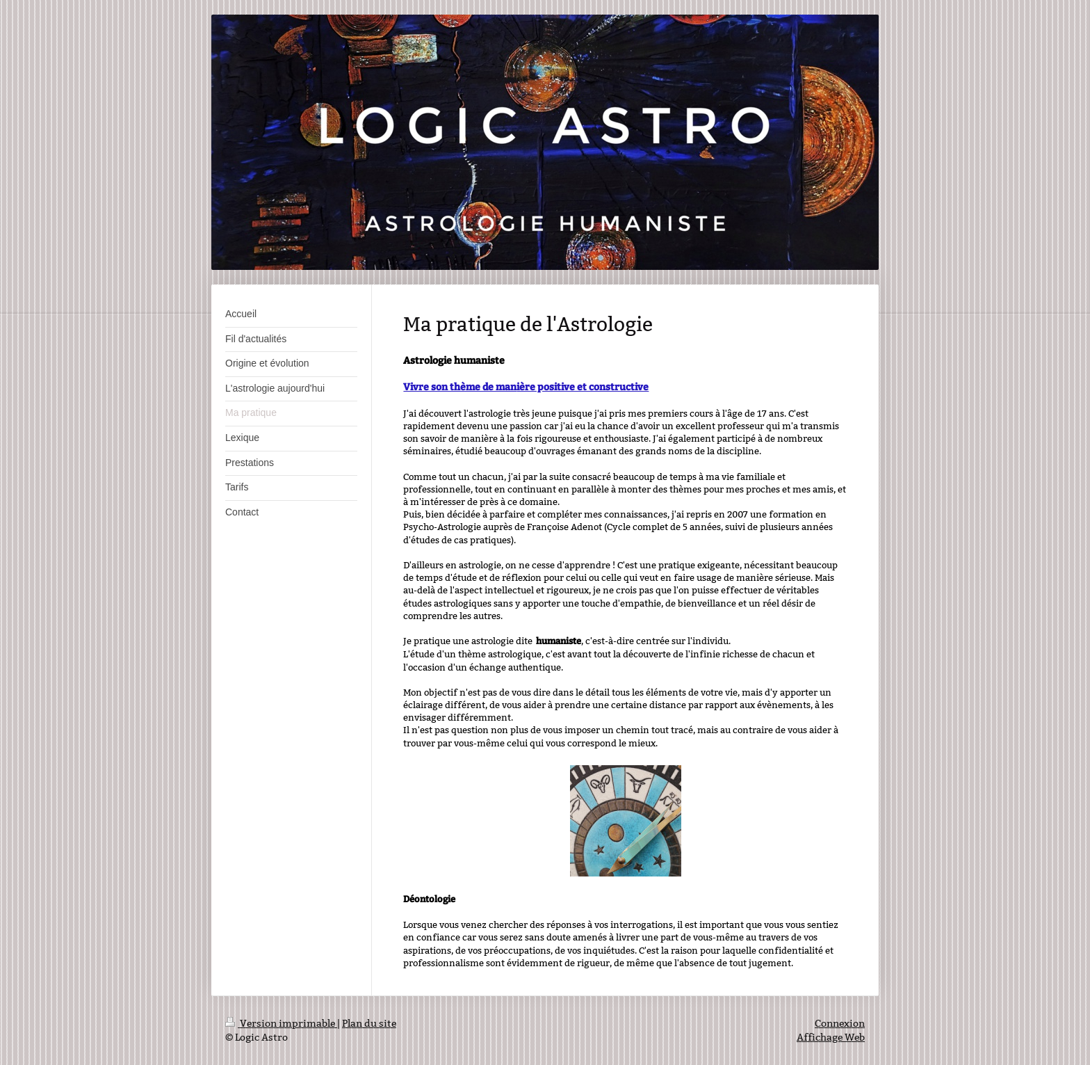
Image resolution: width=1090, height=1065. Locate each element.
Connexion (840, 1023)
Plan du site (369, 1023)
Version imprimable (281, 1023)
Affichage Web (831, 1037)
